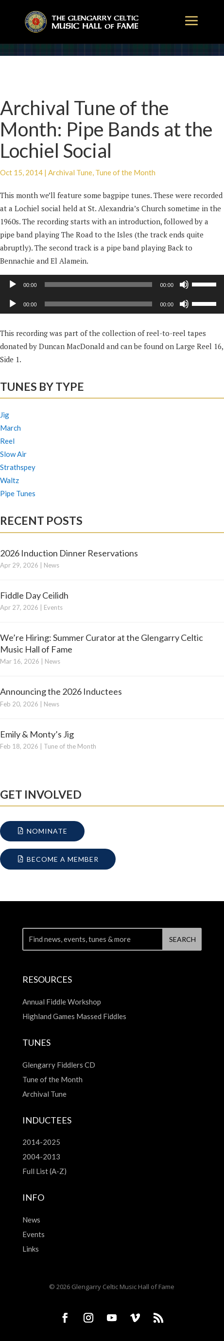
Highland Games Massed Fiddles (74, 1016)
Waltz (9, 480)
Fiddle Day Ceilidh (34, 595)
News (51, 565)
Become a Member (63, 859)
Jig (4, 414)
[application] (112, 284)
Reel (7, 440)
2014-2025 (41, 1142)
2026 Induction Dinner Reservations (69, 553)
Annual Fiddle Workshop (61, 1001)
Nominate (47, 831)
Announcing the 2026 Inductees (61, 691)
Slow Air (13, 454)
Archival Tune (70, 172)
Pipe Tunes (17, 493)
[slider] (99, 284)
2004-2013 (41, 1156)
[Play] (12, 284)
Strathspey (17, 467)
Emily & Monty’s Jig (37, 734)
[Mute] (184, 284)
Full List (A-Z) (44, 1171)
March (10, 427)
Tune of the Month (125, 172)
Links (30, 1248)
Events (53, 607)
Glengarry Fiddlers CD (58, 1064)
